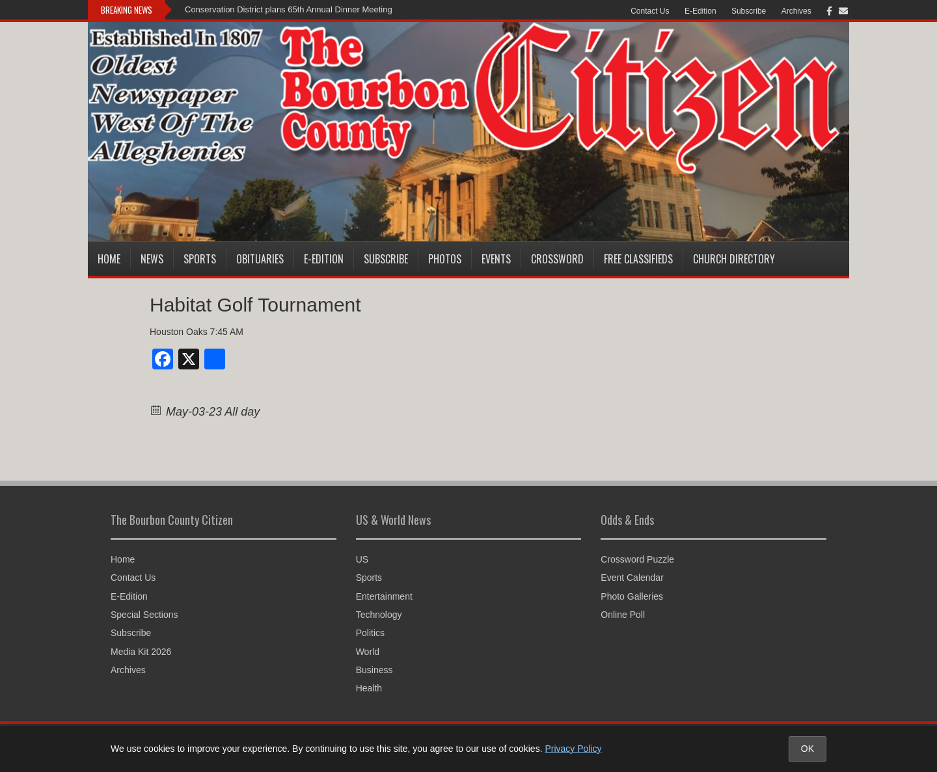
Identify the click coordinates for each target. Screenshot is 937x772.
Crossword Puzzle (637, 559)
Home (109, 259)
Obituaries (260, 259)
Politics (370, 633)
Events (496, 259)
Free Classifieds (638, 259)
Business (374, 670)
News (152, 259)
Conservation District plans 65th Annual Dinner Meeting (288, 9)
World (367, 651)
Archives (796, 11)
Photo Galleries (632, 596)
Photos (444, 259)
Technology (379, 614)
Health (369, 688)
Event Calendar (632, 577)
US (362, 559)
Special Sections (144, 614)
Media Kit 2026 (141, 651)
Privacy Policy (573, 748)
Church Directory (734, 259)
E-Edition (700, 11)
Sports (199, 259)
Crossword (557, 259)
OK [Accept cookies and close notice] (807, 748)
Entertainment (384, 596)
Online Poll (623, 614)
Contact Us (650, 11)
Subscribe (748, 11)
